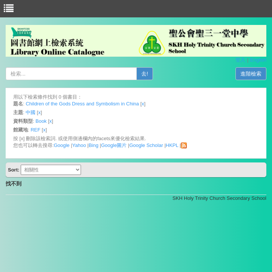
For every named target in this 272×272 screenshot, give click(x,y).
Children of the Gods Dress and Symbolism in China (82, 104)
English (258, 60)
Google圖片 (114, 145)
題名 (18, 104)
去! (144, 74)
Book (41, 121)
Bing (93, 145)
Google (62, 145)
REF (35, 130)
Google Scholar (146, 145)
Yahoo (79, 145)
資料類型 (23, 121)
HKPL (172, 145)
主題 (18, 112)
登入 (240, 60)
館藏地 (20, 130)
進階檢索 (250, 74)
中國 (30, 112)
